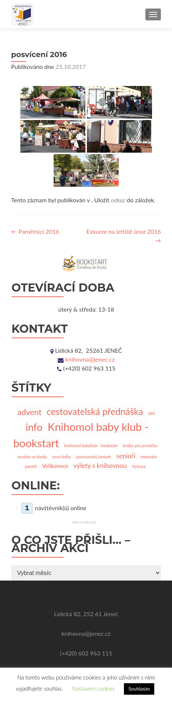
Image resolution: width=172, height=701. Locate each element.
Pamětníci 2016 (35, 231)
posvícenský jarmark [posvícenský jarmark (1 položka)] (93, 456)
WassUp (90, 522)
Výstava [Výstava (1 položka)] (139, 466)
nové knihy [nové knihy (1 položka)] (61, 456)
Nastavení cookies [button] (93, 688)
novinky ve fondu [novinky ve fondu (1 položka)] (32, 456)
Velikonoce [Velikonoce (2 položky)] (55, 465)
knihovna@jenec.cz (89, 359)
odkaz (118, 199)
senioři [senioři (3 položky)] (125, 456)
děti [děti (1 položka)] (151, 413)
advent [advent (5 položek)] (29, 412)
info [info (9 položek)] (34, 427)
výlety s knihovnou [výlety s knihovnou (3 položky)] (100, 465)
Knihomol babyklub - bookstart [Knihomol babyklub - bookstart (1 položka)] (91, 445)
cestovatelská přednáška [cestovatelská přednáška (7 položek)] (95, 411)
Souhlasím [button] (139, 689)
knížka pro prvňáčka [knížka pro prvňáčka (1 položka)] (140, 445)
